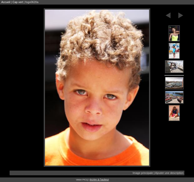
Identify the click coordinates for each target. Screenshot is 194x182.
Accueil (5, 2)
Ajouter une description (169, 172)
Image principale (143, 172)
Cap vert (17, 2)
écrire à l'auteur (99, 179)
